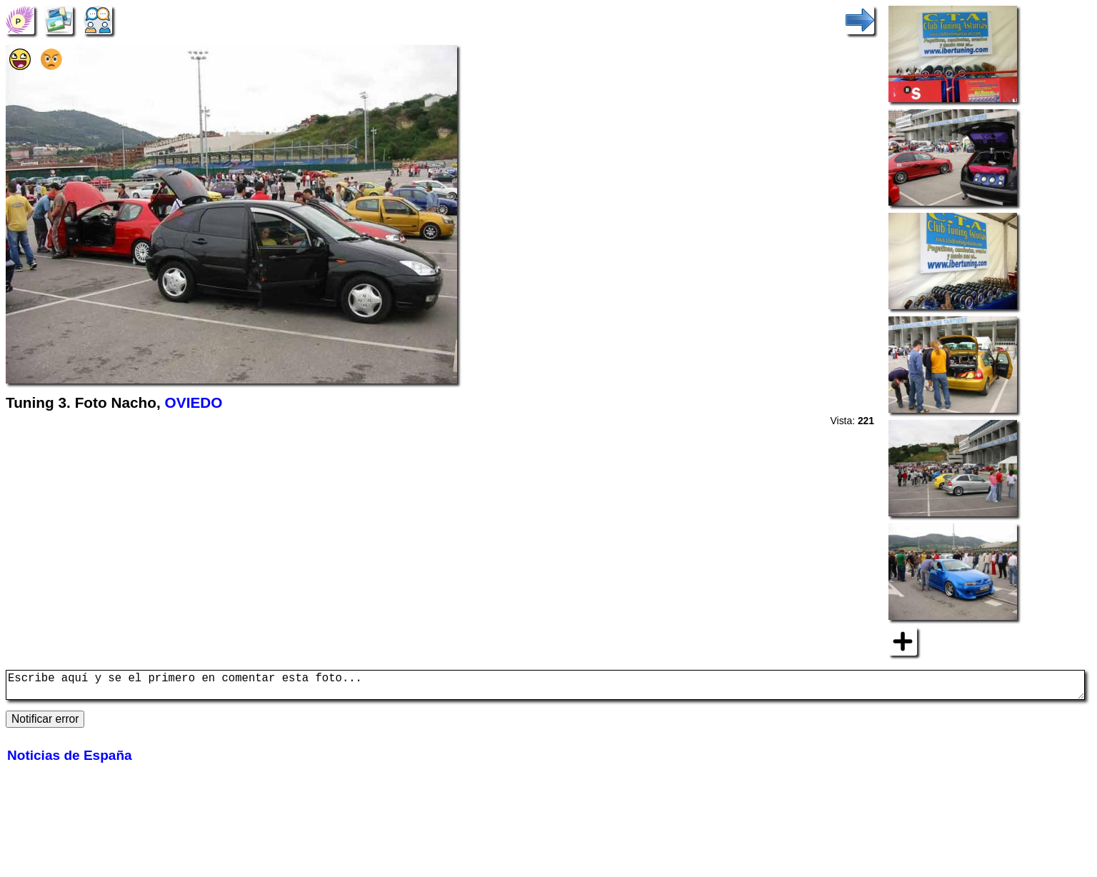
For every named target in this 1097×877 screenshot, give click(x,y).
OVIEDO (194, 402)
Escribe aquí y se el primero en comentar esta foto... (545, 688)
